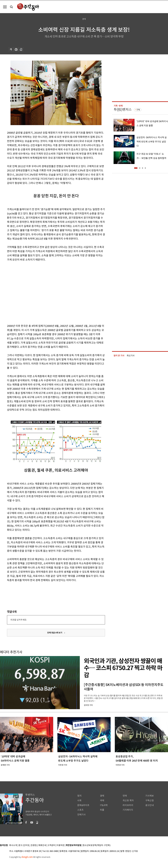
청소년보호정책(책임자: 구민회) (96, 845)
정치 (79, 795)
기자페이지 (128, 810)
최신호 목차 (128, 800)
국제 (102, 800)
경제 (102, 795)
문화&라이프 (83, 805)
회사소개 (13, 845)
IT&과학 (104, 805)
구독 (138, 109)
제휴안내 (42, 845)
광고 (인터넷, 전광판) (27, 845)
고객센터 (51, 845)
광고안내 (149, 805)
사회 (79, 800)
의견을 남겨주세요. (18, 619)
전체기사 (81, 814)
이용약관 (60, 845)
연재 (125, 795)
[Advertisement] (26, 292)
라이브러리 (128, 805)
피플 (102, 810)
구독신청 (149, 800)
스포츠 (80, 810)
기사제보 (149, 795)
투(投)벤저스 (123, 109)
